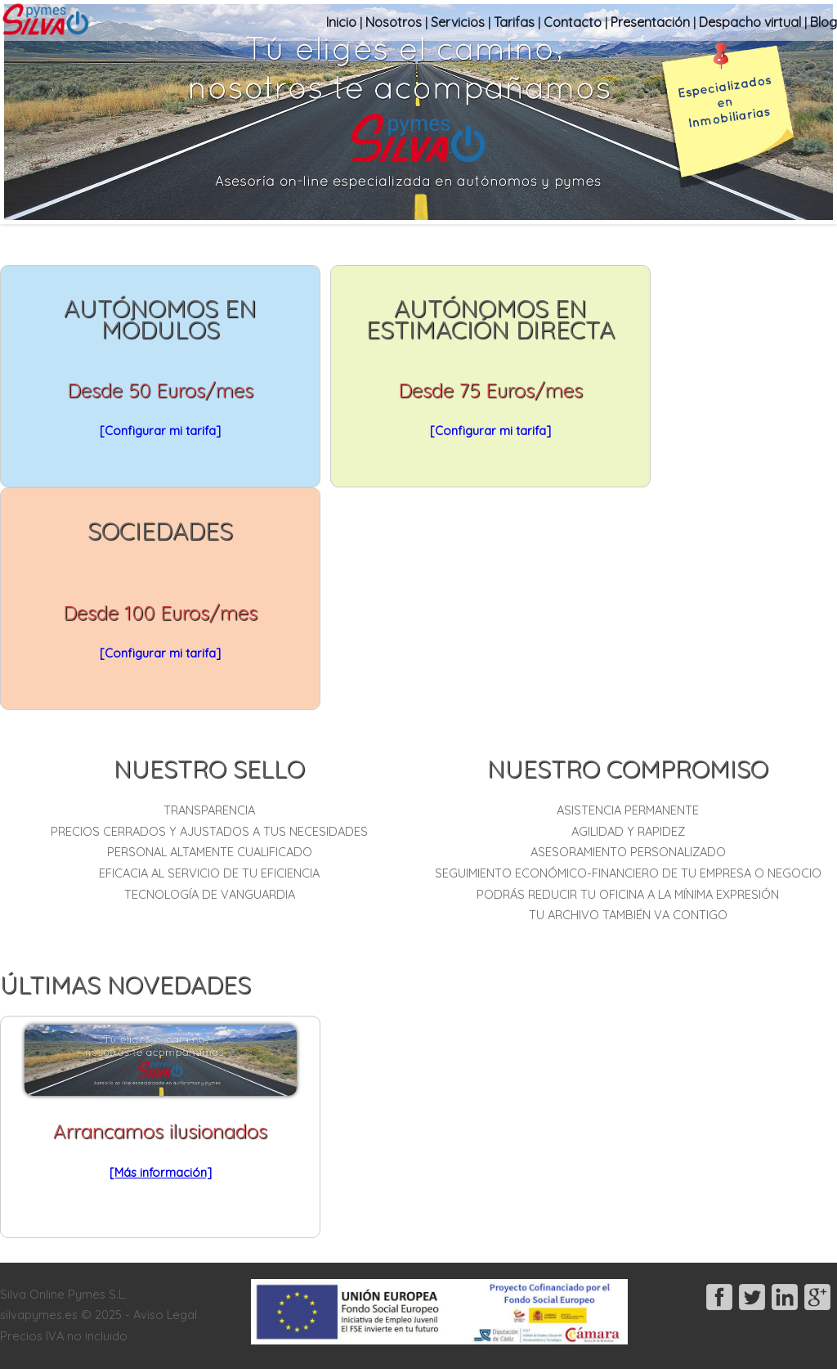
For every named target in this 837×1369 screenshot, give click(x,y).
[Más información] (161, 1172)
